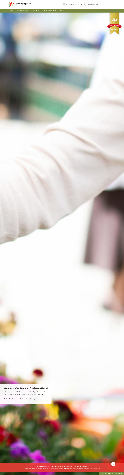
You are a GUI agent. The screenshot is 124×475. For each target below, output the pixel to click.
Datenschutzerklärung (107, 473)
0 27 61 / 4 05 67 (92, 4)
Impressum (119, 473)
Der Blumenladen (22, 10)
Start (12, 10)
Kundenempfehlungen (49, 10)
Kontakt (62, 10)
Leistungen (35, 10)
